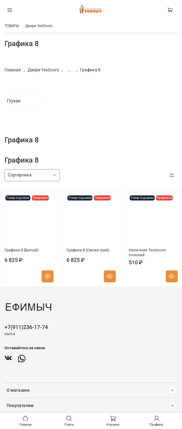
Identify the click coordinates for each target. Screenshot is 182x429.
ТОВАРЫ (12, 26)
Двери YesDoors (38, 26)
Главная (13, 69)
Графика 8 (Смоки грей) (88, 250)
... (69, 69)
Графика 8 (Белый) (22, 250)
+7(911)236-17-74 (26, 327)
